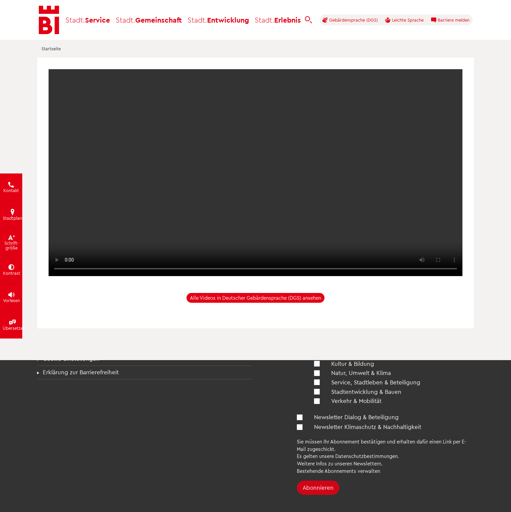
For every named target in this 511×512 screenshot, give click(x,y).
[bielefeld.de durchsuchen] (309, 20)
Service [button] (87, 20)
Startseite (51, 48)
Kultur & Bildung (352, 363)
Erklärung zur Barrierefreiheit (81, 372)
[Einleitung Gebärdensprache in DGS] (255, 172)
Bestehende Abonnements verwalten (338, 471)
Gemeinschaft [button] (149, 20)
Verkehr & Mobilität (356, 400)
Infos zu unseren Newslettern (348, 463)
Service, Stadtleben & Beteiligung (375, 382)
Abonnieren (318, 487)
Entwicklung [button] (218, 20)
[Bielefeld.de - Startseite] (49, 20)
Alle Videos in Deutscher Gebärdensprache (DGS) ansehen (255, 298)
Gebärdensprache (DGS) (350, 20)
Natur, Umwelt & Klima (361, 372)
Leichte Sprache (404, 20)
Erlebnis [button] (278, 20)
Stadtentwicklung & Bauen (366, 391)
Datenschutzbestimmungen (366, 456)
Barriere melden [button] (450, 20)
